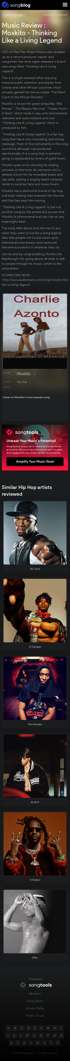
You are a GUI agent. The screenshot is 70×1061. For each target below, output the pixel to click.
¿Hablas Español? (55, 15)
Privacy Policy (35, 1012)
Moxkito (23, 373)
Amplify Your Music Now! (35, 461)
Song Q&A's (35, 1004)
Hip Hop (22, 381)
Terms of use (35, 1019)
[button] (65, 5)
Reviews (35, 997)
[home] (15, 5)
